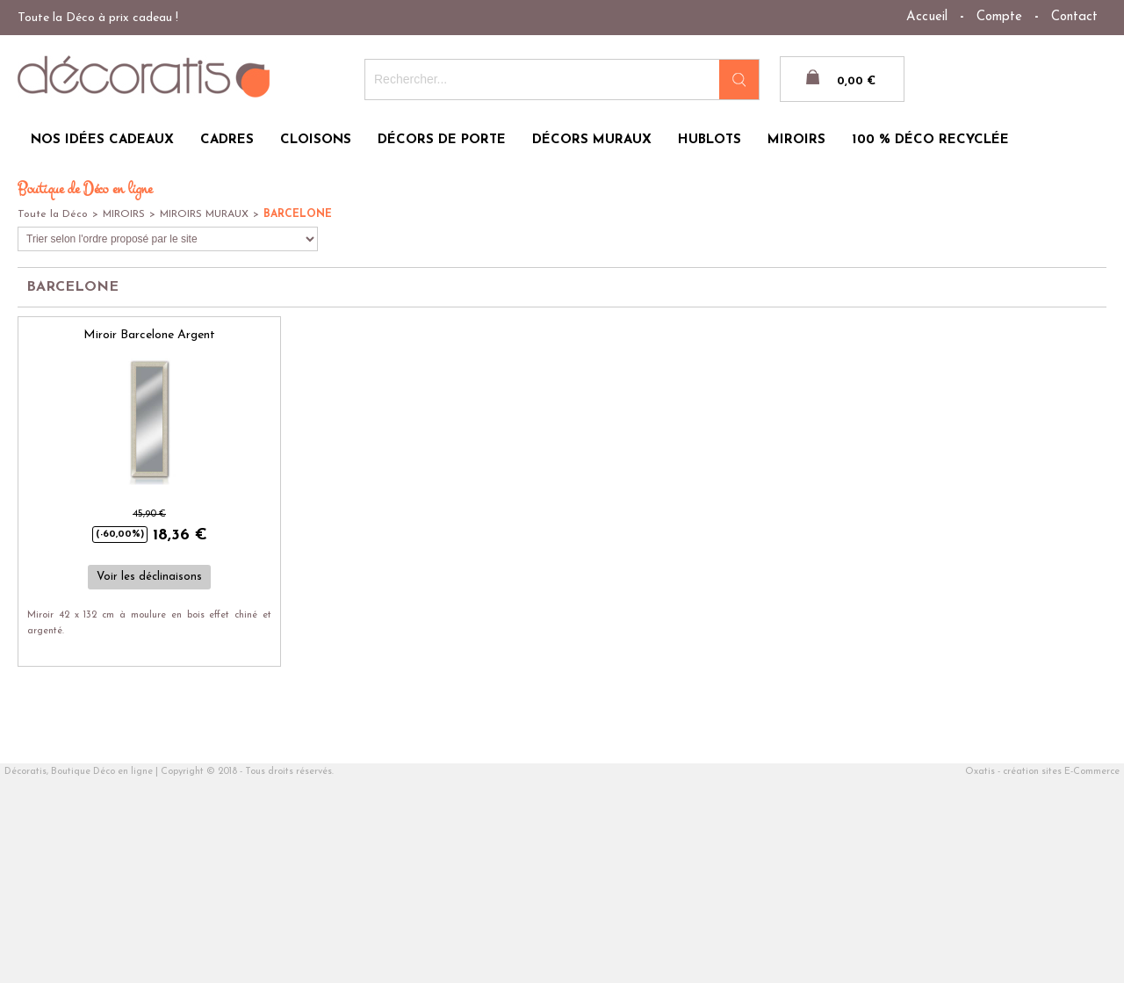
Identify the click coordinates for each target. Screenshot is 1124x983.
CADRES (227, 140)
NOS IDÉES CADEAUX (102, 140)
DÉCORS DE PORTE (442, 140)
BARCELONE (297, 214)
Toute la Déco (53, 214)
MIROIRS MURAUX (204, 214)
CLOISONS (315, 140)
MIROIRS (796, 140)
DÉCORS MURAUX (592, 140)
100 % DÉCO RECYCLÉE (930, 140)
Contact (1074, 17)
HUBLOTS (709, 140)
